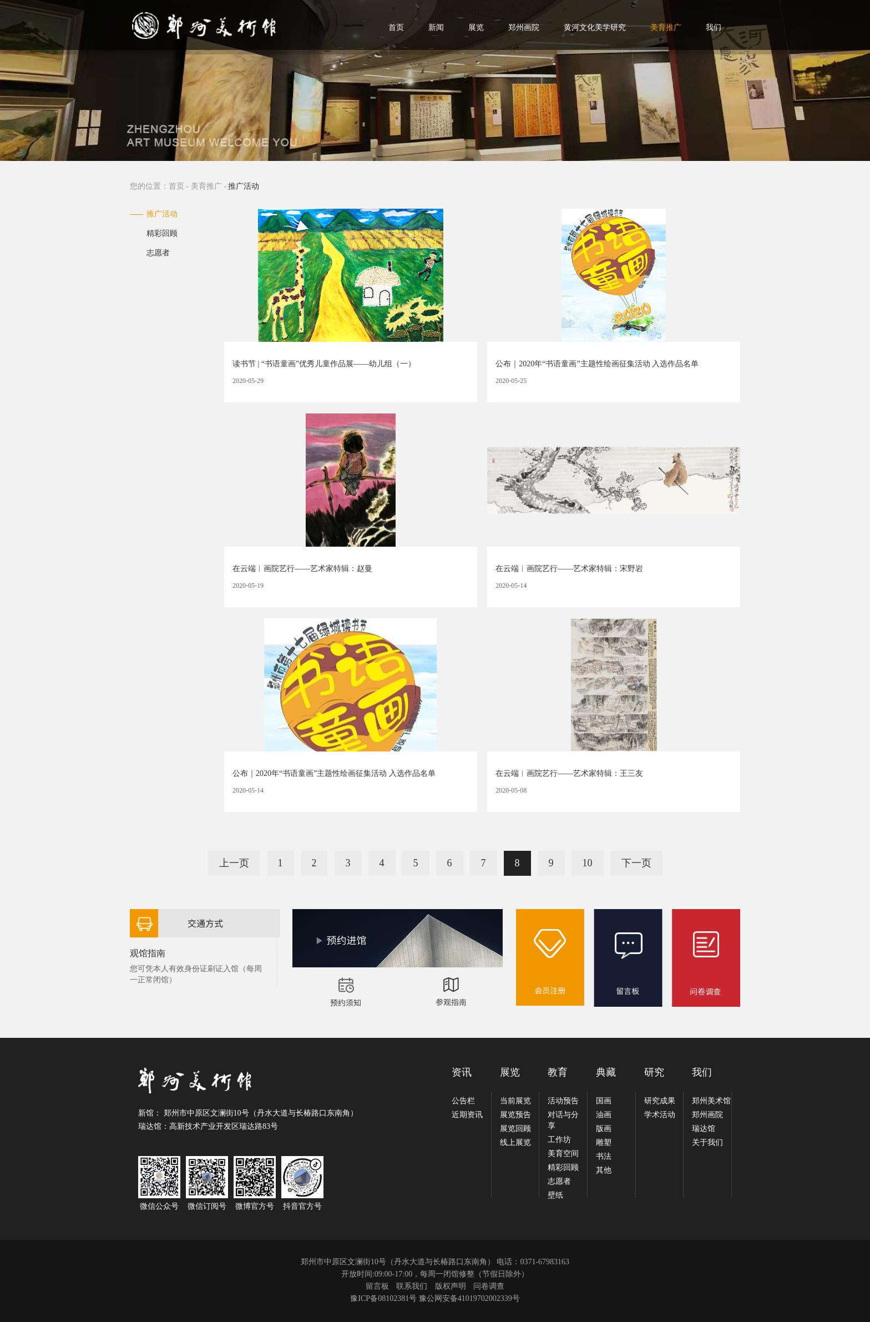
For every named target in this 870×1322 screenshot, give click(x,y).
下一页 (636, 863)
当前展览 (515, 1101)
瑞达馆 (703, 1128)
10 (588, 863)
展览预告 (515, 1115)
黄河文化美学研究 (595, 27)
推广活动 (162, 214)
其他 (603, 1170)
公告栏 (463, 1101)
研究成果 (659, 1101)
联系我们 (411, 1286)
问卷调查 (488, 1286)
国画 (603, 1101)
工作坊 (559, 1140)
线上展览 (515, 1142)
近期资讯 (467, 1115)
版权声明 (450, 1286)
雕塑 (603, 1142)
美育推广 (665, 27)
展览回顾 (515, 1128)
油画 (603, 1115)
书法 (603, 1156)
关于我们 (707, 1142)
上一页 (234, 863)
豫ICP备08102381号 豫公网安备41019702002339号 (434, 1298)
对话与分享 (563, 1120)
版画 (603, 1128)
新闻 (436, 27)
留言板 (377, 1286)
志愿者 (158, 253)
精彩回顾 (162, 233)
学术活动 (659, 1115)
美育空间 (563, 1153)
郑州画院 (523, 27)
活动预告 (563, 1101)
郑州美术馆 (711, 1101)
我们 (713, 27)
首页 (396, 27)
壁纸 (555, 1195)
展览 (476, 27)
